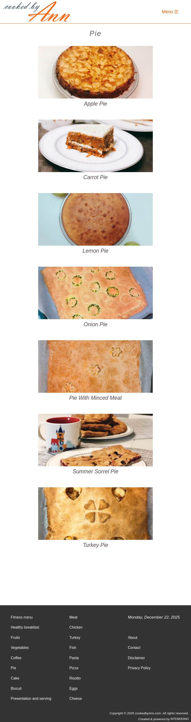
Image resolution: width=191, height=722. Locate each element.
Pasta (74, 658)
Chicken (76, 627)
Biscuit (16, 688)
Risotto (75, 678)
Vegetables (20, 648)
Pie (13, 668)
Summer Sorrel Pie (95, 471)
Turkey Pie (95, 545)
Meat (73, 617)
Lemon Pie (95, 251)
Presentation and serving (31, 699)
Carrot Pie (95, 177)
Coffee (16, 658)
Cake (15, 678)
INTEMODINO (180, 719)
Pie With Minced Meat (95, 398)
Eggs (73, 688)
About (132, 638)
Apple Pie (95, 104)
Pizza (73, 668)
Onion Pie (95, 324)
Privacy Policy (139, 668)
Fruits (15, 638)
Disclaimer (136, 658)
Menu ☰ (170, 11)
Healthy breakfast (25, 627)
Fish (72, 648)
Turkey (74, 638)
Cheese (75, 699)
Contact (134, 648)
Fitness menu (22, 617)
